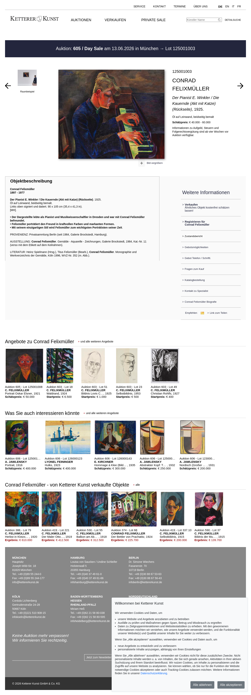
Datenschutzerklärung (154, 673)
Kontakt (159, 6)
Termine (180, 6)
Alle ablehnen (202, 684)
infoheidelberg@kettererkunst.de (90, 621)
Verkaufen (115, 20)
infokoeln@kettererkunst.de (28, 617)
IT (233, 6)
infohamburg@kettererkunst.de (89, 582)
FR (239, 6)
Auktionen (81, 20)
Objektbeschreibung (31, 181)
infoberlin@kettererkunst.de (145, 582)
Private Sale (153, 20)
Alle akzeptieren (231, 684)
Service (139, 6)
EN (227, 6)
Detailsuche (233, 20)
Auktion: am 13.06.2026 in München (108, 48)
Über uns (201, 6)
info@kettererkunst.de (25, 582)
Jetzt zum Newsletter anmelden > (106, 657)
